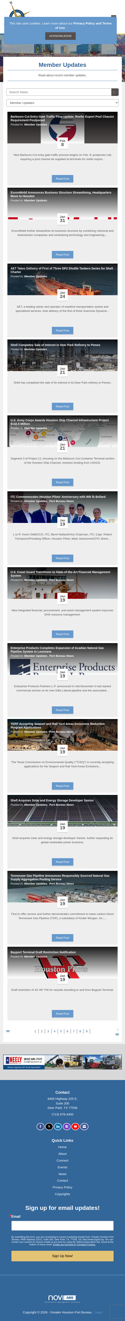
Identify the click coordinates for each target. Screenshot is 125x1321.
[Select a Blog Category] (62, 102)
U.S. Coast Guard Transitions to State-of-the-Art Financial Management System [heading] (60, 573)
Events (62, 1167)
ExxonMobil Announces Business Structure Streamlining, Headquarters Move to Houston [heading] (61, 194)
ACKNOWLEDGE (60, 36)
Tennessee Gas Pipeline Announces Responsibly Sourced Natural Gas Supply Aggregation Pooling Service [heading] (60, 877)
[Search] (115, 92)
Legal (98, 1312)
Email (16, 1216)
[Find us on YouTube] (75, 1126)
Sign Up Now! (62, 1256)
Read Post (62, 178)
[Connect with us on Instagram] (67, 1126)
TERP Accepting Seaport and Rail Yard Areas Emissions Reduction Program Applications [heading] (58, 725)
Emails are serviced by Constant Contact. (74, 1244)
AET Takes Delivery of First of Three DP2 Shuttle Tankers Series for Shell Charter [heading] (62, 270)
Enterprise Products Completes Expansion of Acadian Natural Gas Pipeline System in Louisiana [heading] (57, 649)
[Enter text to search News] (58, 92)
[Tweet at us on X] (49, 1126)
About (62, 1153)
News (63, 1174)
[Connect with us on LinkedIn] (58, 1126)
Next (117, 1031)
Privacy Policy (62, 1187)
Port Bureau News (61, 501)
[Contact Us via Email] (84, 1126)
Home (62, 1147)
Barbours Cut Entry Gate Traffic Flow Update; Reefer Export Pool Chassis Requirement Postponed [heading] (62, 118)
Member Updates (35, 124)
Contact (62, 1180)
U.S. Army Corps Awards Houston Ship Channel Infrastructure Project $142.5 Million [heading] (60, 422)
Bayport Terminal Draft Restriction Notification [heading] (43, 952)
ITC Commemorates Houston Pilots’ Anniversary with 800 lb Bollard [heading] (58, 496)
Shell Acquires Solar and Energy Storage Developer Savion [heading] (52, 800)
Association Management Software (62, 1299)
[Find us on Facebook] (40, 1126)
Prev (8, 1031)
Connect (63, 1160)
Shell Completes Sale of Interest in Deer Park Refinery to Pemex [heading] (55, 345)
